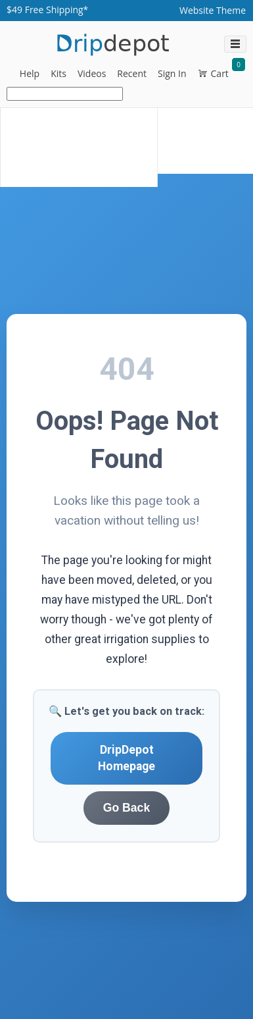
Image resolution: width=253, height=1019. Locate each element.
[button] (29, 74)
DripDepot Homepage (126, 758)
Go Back (126, 807)
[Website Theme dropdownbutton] (212, 10)
